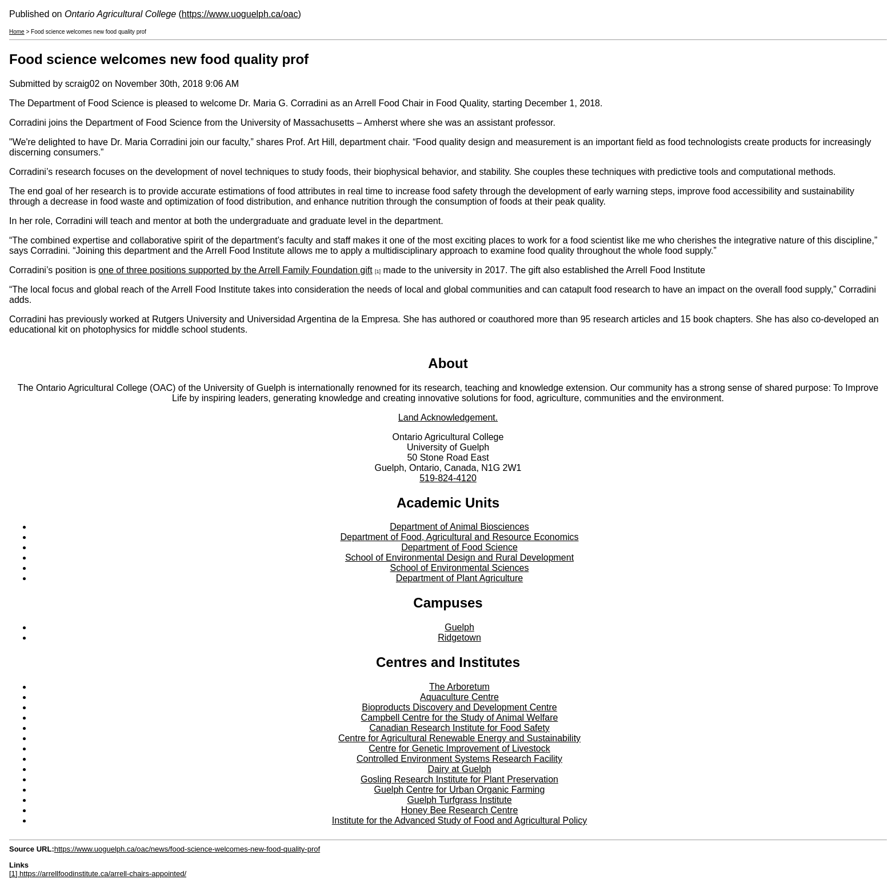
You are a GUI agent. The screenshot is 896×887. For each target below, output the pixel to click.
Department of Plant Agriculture (459, 578)
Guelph (459, 627)
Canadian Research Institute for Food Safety (459, 728)
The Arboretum (459, 687)
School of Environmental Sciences (459, 568)
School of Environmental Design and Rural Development (459, 557)
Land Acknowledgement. (448, 417)
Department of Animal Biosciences (459, 527)
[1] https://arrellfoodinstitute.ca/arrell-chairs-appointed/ (97, 873)
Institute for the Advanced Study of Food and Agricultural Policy (459, 820)
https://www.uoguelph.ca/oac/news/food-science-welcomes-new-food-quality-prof (187, 849)
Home (17, 32)
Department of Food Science (459, 547)
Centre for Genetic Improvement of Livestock (459, 748)
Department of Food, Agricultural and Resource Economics (459, 537)
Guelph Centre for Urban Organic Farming (459, 789)
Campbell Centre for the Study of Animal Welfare (459, 717)
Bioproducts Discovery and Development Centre (459, 707)
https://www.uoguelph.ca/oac (240, 14)
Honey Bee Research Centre (459, 810)
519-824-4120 (448, 478)
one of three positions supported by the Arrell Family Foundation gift (235, 270)
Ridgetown (459, 637)
